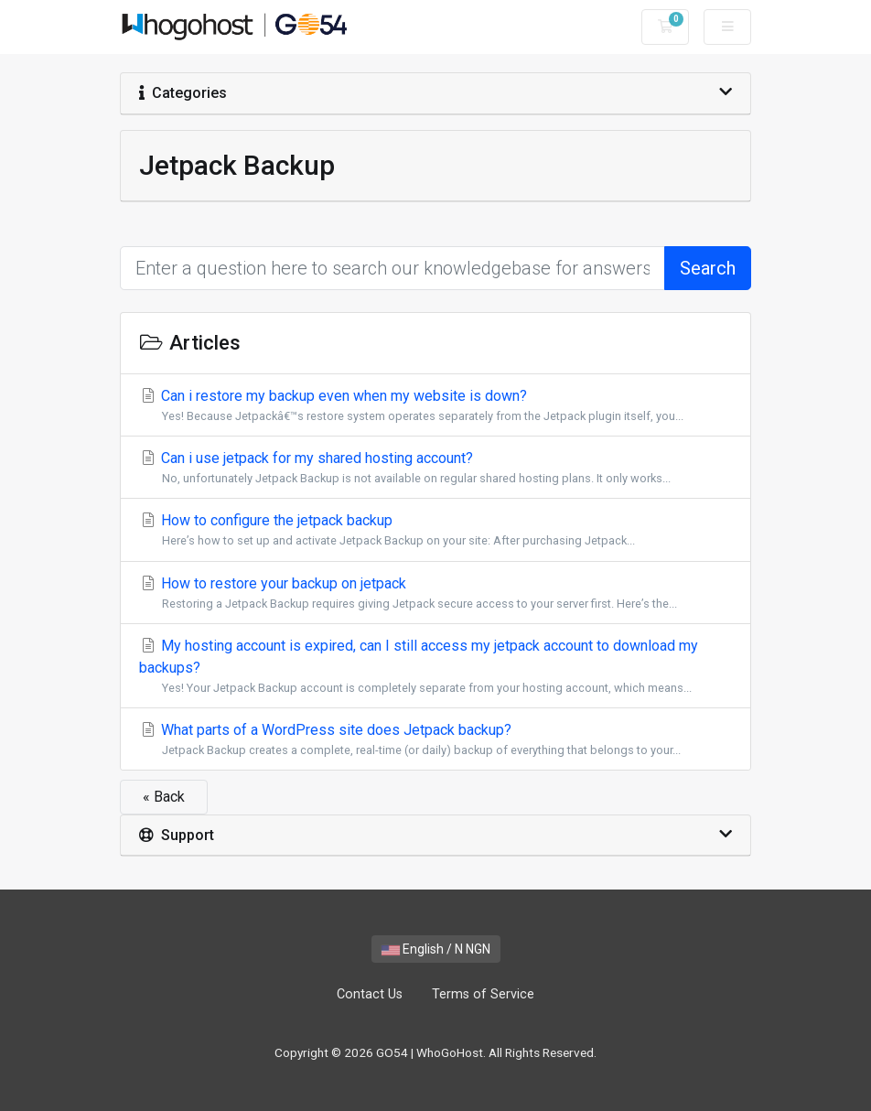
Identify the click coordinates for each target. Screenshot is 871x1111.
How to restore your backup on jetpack (435, 593)
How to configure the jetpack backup (435, 530)
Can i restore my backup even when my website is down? (435, 406)
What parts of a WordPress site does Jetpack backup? (435, 740)
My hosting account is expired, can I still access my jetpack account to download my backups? (435, 666)
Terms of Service (483, 994)
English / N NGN (436, 949)
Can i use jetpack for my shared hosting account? (435, 468)
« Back (164, 796)
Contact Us (370, 994)
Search (708, 268)
